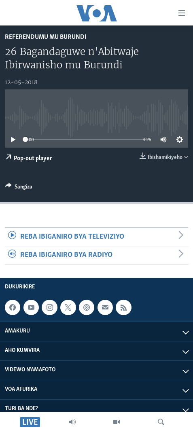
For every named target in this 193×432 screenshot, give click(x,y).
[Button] (18, 188)
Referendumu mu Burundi (46, 37)
